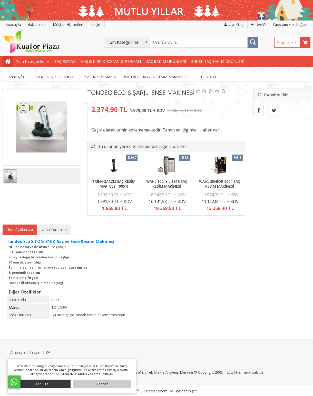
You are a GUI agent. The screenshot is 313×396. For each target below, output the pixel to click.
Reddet (102, 384)
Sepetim (288, 42)
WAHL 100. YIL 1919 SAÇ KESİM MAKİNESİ (166, 184)
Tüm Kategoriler (30, 61)
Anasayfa (18, 352)
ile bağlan (290, 24)
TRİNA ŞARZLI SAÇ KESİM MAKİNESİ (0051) (113, 184)
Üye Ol (259, 24)
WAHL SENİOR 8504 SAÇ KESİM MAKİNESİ (219, 184)
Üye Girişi (234, 24)
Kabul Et (41, 384)
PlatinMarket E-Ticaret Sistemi (141, 391)
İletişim (36, 352)
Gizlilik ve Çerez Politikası (95, 374)
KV (48, 352)
